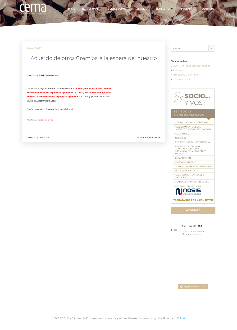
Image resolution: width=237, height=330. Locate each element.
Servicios (143, 8)
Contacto (208, 8)
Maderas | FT (188, 8)
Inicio (71, 8)
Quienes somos (118, 8)
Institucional (92, 8)
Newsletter (165, 8)
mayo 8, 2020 (34, 48)
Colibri (181, 320)
